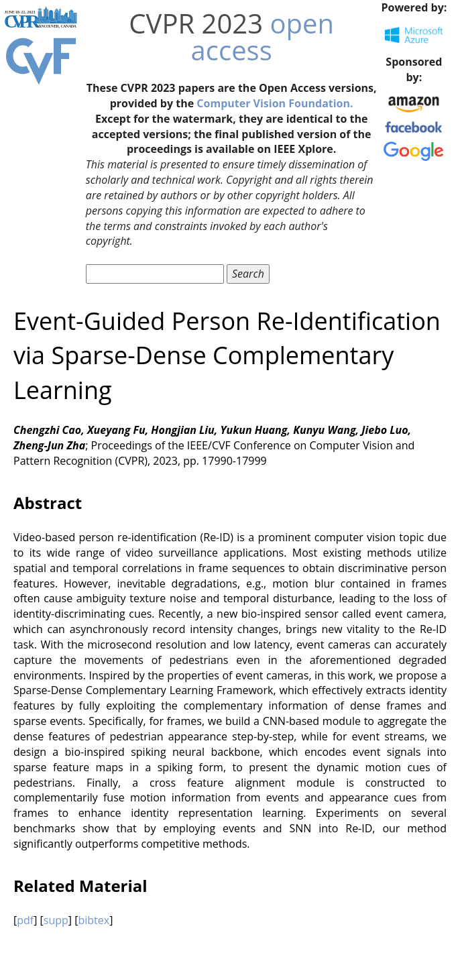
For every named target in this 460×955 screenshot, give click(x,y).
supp (56, 920)
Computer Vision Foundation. (274, 103)
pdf (25, 920)
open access (262, 36)
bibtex (93, 920)
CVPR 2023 (196, 23)
